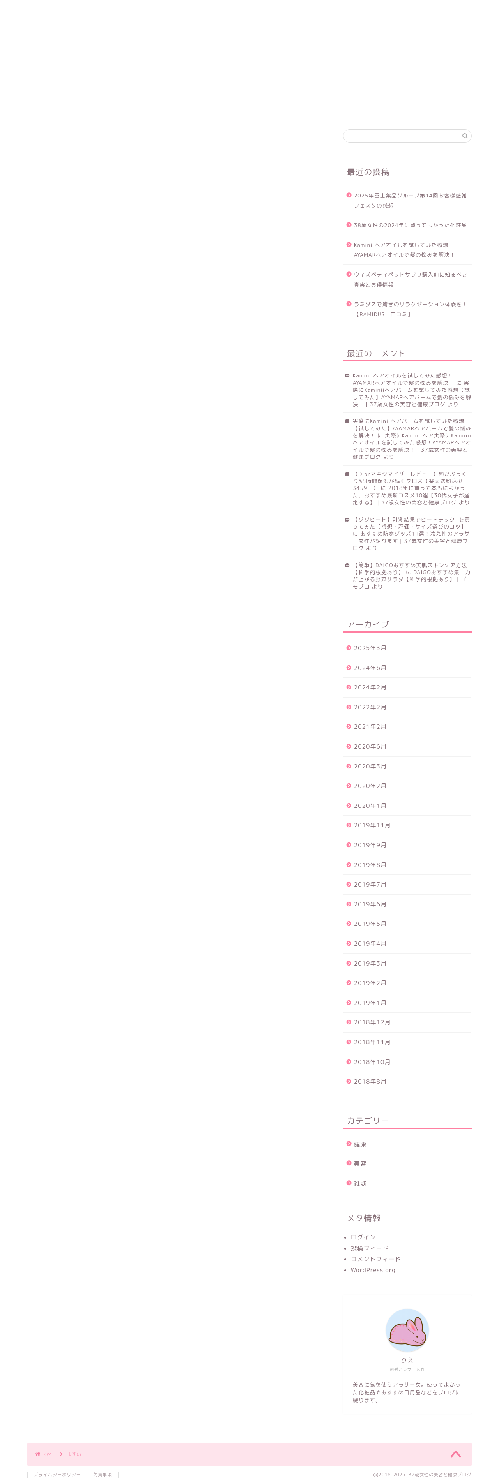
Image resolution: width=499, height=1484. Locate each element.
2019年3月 (370, 963)
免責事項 (102, 1475)
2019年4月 (370, 943)
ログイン (363, 1237)
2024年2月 (370, 687)
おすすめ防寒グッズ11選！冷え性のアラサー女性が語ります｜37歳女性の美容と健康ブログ (411, 541)
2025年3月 (370, 648)
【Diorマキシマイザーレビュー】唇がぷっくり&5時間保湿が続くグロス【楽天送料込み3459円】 (410, 481)
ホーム (47, 10)
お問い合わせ (159, 11)
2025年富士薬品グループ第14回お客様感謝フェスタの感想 (410, 200)
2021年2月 (370, 727)
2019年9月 (370, 845)
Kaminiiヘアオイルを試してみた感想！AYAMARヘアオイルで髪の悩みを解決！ (404, 250)
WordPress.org (373, 1270)
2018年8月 (370, 1081)
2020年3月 (370, 766)
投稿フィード (370, 1248)
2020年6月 (370, 746)
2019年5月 (370, 924)
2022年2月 (370, 707)
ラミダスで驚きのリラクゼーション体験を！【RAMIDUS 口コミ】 (411, 309)
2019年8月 (370, 865)
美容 (112, 10)
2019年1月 (370, 1003)
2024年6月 (370, 668)
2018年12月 (372, 1022)
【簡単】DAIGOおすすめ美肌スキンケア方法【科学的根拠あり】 (410, 568)
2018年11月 (372, 1042)
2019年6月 (370, 904)
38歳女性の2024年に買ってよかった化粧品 (410, 225)
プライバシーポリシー (57, 1475)
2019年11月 (372, 825)
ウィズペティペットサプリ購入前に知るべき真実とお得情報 (411, 279)
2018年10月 (372, 1062)
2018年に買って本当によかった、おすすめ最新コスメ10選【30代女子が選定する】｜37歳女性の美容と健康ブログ (411, 495)
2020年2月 (370, 786)
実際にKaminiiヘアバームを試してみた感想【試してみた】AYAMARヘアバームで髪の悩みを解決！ (412, 428)
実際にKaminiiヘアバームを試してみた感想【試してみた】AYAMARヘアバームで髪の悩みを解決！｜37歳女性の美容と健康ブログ (412, 393)
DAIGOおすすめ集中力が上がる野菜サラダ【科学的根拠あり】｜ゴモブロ (412, 579)
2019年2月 (370, 983)
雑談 (360, 1183)
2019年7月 (370, 884)
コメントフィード (376, 1259)
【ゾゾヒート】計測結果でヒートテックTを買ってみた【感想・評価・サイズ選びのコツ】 (412, 523)
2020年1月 (370, 806)
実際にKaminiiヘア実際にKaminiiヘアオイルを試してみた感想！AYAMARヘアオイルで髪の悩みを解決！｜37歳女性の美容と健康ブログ (412, 446)
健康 (81, 10)
